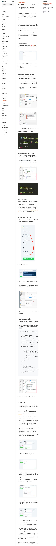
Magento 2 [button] (4, 73)
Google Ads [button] (4, 63)
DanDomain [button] (4, 53)
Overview (4, 98)
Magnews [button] (3, 75)
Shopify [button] (3, 90)
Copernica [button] (3, 51)
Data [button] (2, 24)
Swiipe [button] (3, 108)
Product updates (5, 125)
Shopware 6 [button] (4, 93)
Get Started (5, 100)
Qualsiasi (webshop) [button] (5, 36)
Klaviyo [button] (3, 68)
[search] (8, 4)
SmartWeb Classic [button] (5, 96)
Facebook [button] (3, 61)
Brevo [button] (3, 48)
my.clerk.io (33, 45)
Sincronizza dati (46, 8)
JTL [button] (2, 66)
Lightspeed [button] (4, 70)
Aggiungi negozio (46, 4)
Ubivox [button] (3, 110)
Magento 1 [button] (4, 71)
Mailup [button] (3, 80)
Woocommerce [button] (4, 115)
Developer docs (5, 127)
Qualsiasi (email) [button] (5, 38)
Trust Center (4, 132)
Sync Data (4, 101)
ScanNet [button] (3, 88)
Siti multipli (44, 12)
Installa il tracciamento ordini (48, 7)
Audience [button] (3, 19)
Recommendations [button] (5, 16)
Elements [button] (3, 26)
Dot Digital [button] (4, 56)
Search (4, 103)
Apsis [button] (3, 43)
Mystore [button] (3, 83)
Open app (4, 134)
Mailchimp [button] (3, 76)
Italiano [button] (4, 6)
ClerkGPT (4, 124)
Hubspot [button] (3, 65)
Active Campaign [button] (5, 41)
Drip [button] (2, 58)
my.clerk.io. (20, 414)
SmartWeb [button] (4, 95)
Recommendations (6, 105)
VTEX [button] (3, 113)
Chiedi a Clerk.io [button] (5, 12)
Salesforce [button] (4, 86)
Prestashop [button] (4, 85)
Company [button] (3, 29)
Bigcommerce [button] (4, 46)
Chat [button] (2, 21)
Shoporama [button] (4, 91)
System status (4, 130)
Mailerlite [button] (3, 78)
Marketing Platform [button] (5, 81)
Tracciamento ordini (45, 11)
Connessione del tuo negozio (47, 3)
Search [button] (3, 14)
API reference (4, 129)
